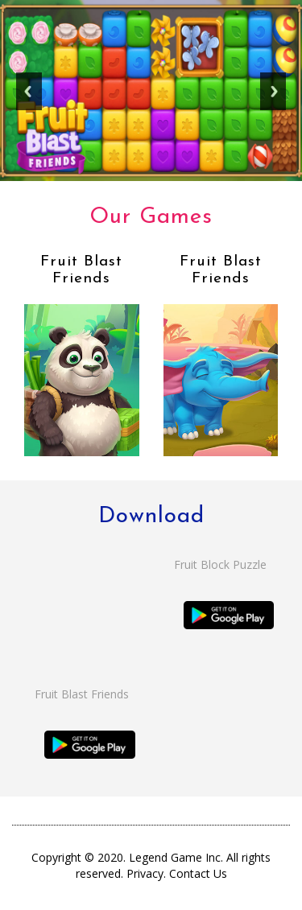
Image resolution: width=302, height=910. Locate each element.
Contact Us (198, 873)
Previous (29, 96)
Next (273, 96)
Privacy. (147, 873)
